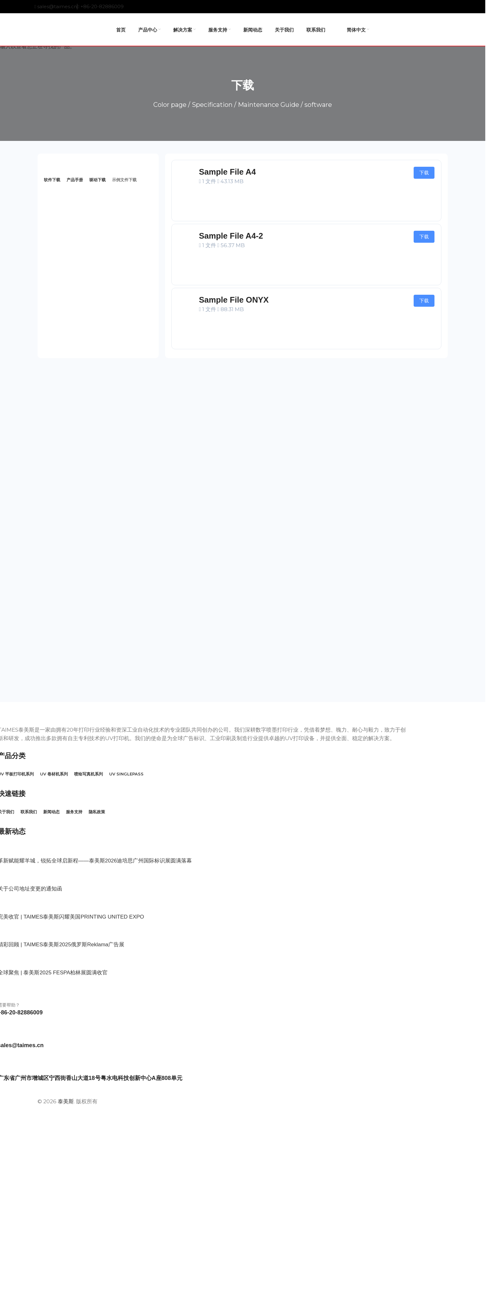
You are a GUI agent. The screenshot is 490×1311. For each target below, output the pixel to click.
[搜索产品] (448, 29)
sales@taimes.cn (57, 6)
